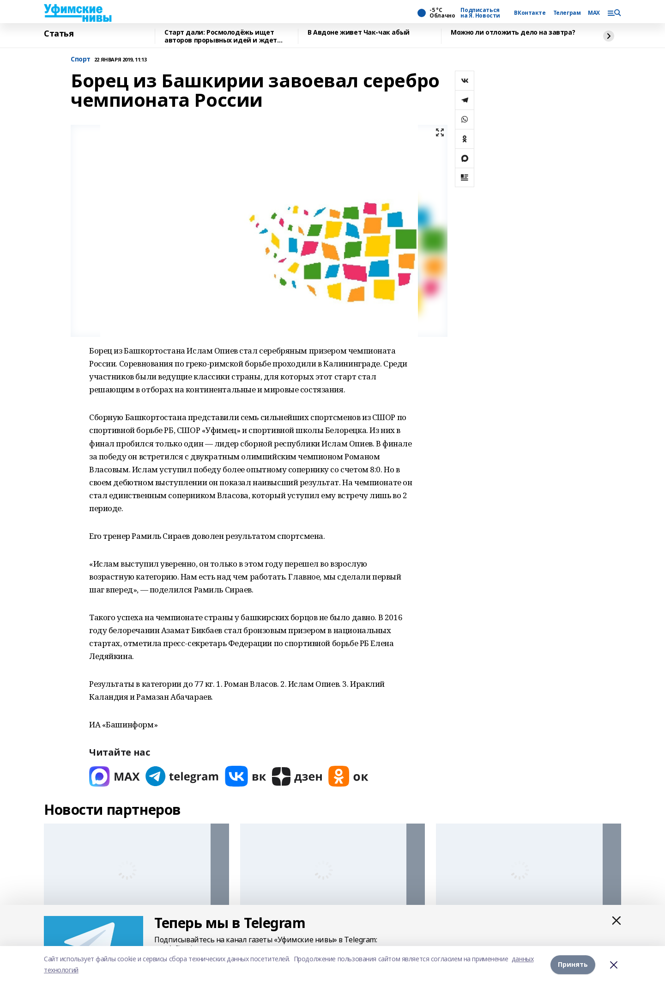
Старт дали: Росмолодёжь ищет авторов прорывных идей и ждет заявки (220, 36)
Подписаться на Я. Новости (480, 12)
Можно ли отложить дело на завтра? (513, 33)
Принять (573, 964)
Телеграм (567, 13)
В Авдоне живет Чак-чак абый (359, 33)
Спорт (81, 59)
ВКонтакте (529, 13)
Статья (58, 34)
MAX (594, 13)
